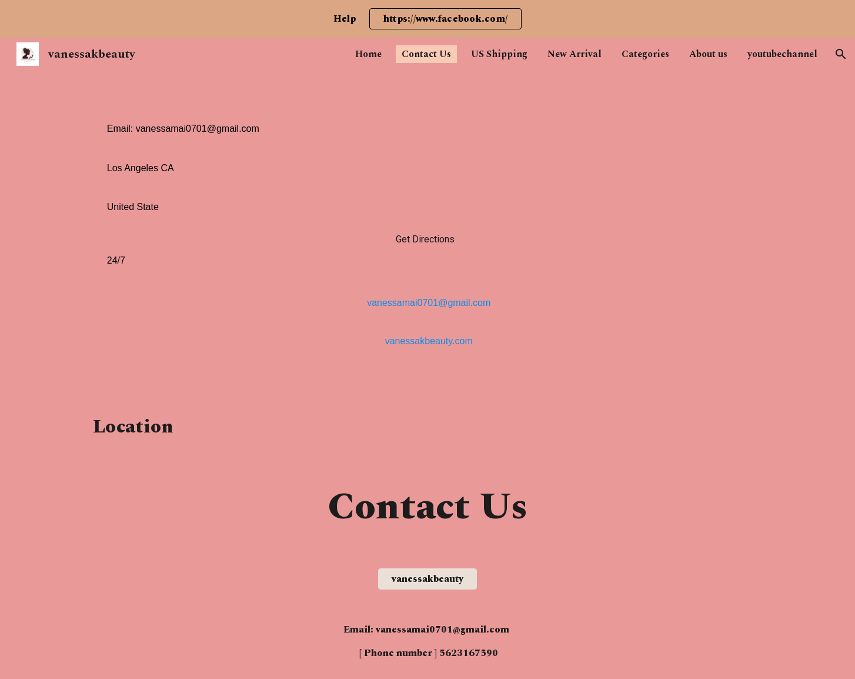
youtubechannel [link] (782, 54)
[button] (841, 54)
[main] (427, 232)
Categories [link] (645, 54)
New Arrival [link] (574, 54)
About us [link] (708, 54)
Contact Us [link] (426, 54)
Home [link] (368, 54)
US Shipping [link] (499, 54)
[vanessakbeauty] (427, 578)
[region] (427, 19)
